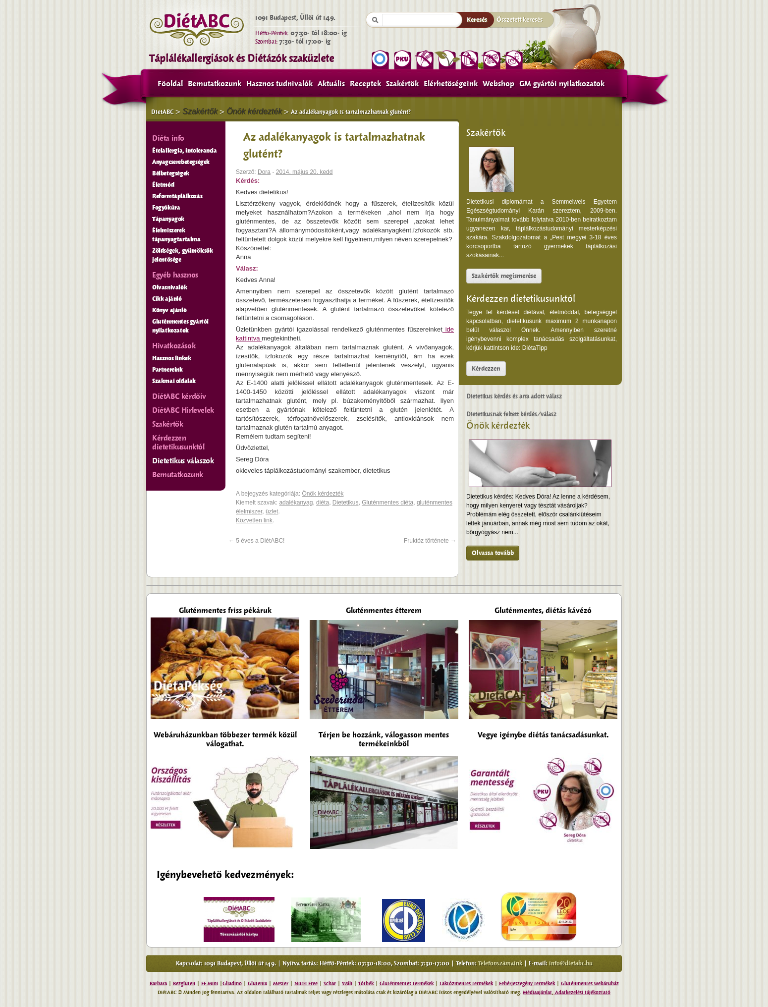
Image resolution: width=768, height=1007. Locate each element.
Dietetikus (345, 502)
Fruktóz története (430, 540)
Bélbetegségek (170, 173)
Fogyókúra (166, 208)
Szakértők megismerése (504, 276)
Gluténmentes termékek (407, 983)
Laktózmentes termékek (466, 983)
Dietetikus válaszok (183, 461)
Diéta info (168, 138)
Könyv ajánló (169, 310)
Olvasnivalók (169, 287)
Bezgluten (184, 983)
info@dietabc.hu (571, 963)
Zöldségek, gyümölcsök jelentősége (182, 255)
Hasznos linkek (171, 358)
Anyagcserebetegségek (181, 162)
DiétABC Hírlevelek (183, 410)
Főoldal (170, 84)
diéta (322, 502)
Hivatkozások (173, 346)
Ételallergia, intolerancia (184, 151)
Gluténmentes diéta (387, 502)
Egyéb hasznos (175, 275)
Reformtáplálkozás (177, 196)
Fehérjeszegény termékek (527, 983)
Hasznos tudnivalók (279, 84)
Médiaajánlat (537, 992)
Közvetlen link (254, 520)
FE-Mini (209, 983)
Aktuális (331, 84)
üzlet (272, 511)
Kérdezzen (486, 369)
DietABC (162, 112)
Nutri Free (306, 983)
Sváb (347, 983)
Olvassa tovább (493, 553)
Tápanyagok (168, 219)
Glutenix (257, 983)
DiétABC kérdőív (179, 396)
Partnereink (167, 370)
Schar (330, 983)
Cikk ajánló (167, 299)
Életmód (163, 185)
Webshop (498, 84)
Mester (280, 983)
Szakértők (402, 84)
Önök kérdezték (498, 426)
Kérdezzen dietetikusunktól (520, 299)
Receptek (365, 84)
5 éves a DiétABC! (256, 540)
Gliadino (232, 983)
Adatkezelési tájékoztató (581, 992)
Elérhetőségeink (451, 84)
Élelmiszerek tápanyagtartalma (176, 234)
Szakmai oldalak (174, 381)
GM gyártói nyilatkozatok (561, 84)
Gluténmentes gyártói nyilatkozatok (180, 326)
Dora (264, 171)
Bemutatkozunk (214, 84)
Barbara (158, 983)
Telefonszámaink (500, 963)
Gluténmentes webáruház (590, 983)
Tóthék (366, 983)
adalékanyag (296, 502)
